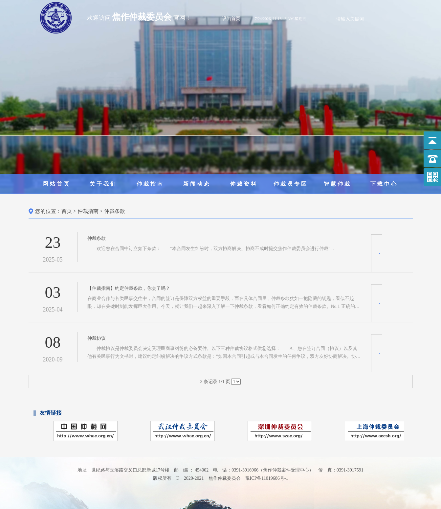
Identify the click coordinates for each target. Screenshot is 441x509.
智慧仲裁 (337, 184)
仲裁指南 (150, 184)
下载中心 (384, 184)
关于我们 (103, 184)
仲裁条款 (114, 211)
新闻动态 (197, 184)
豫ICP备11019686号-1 (266, 478)
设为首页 (231, 18)
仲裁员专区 (291, 184)
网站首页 (57, 184)
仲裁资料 (244, 184)
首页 (66, 211)
